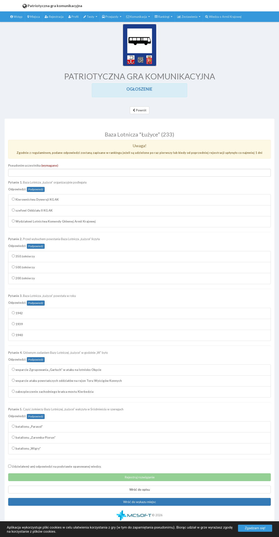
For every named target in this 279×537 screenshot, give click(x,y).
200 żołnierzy (23, 279)
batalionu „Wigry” (26, 450)
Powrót (139, 110)
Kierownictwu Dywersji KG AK (35, 201)
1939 (17, 325)
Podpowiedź (35, 190)
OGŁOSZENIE (139, 89)
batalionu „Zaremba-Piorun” (34, 439)
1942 (17, 314)
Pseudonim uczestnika (33, 167)
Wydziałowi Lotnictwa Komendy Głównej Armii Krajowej (54, 223)
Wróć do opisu (139, 491)
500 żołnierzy (23, 268)
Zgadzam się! (255, 528)
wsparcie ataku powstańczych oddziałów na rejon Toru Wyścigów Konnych (67, 382)
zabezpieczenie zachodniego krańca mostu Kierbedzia (52, 393)
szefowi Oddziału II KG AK (32, 212)
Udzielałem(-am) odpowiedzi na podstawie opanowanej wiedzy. (54, 468)
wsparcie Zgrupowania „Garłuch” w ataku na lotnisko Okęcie (56, 371)
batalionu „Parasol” (27, 428)
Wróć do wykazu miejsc (139, 503)
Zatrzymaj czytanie (165, 125)
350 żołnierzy (23, 257)
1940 (17, 336)
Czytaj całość (110, 125)
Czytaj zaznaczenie (135, 125)
